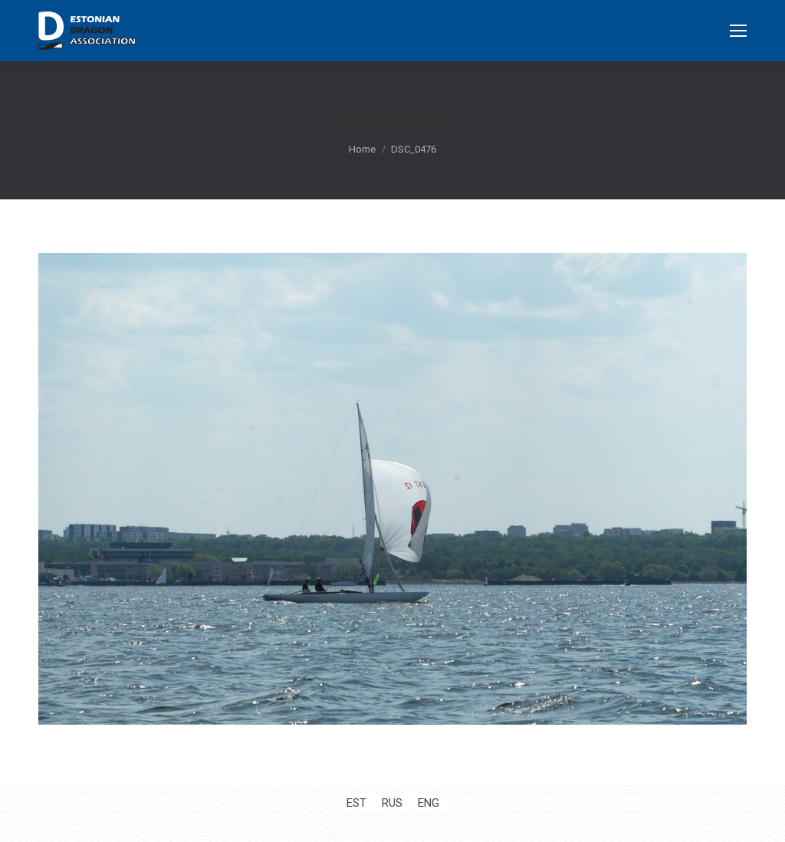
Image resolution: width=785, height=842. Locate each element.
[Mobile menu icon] (738, 30)
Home (362, 149)
